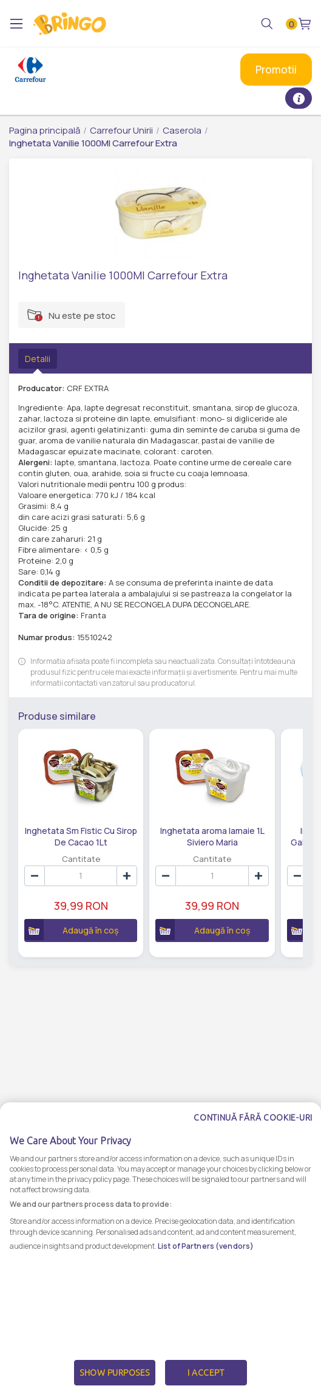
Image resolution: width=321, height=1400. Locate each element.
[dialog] (160, 1251)
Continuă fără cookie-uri (253, 1117)
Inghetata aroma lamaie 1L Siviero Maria (212, 836)
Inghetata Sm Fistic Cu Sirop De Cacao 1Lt (81, 836)
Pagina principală (44, 130)
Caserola (182, 130)
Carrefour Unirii (121, 130)
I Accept (206, 1373)
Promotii (276, 70)
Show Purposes (114, 1373)
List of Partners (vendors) (206, 1246)
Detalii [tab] (37, 358)
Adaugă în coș (71, 929)
